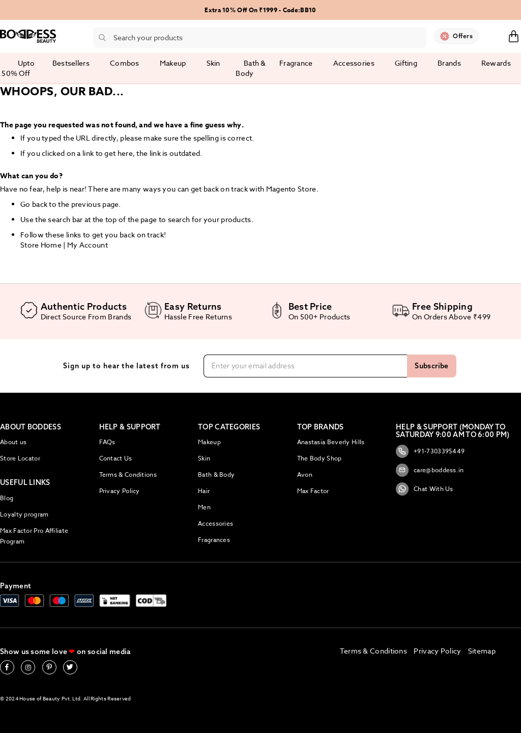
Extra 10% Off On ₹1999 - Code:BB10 (260, 10)
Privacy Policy (119, 490)
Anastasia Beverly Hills (331, 442)
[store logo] (28, 36)
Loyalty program (24, 514)
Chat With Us (424, 489)
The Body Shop (319, 458)
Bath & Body (216, 474)
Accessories (215, 523)
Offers (463, 36)
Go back (33, 204)
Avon (304, 474)
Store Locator (20, 458)
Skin (204, 458)
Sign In (493, 36)
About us (13, 442)
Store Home (41, 245)
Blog (6, 498)
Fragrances (214, 539)
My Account (87, 245)
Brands (449, 63)
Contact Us (115, 458)
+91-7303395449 (430, 451)
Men (204, 507)
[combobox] (259, 38)
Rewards (496, 63)
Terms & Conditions (128, 474)
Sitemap (482, 651)
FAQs (107, 442)
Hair (204, 490)
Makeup (209, 442)
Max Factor (313, 490)
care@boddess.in (430, 470)
